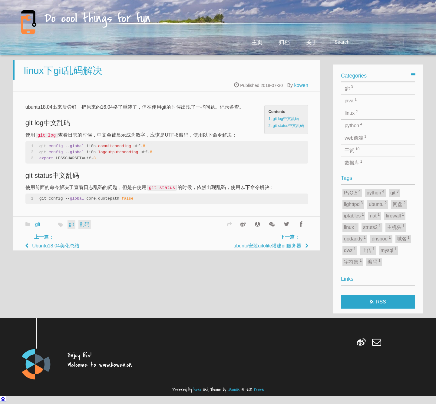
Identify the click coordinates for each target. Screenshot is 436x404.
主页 (306, 42)
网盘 (399, 204)
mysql (388, 250)
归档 (333, 42)
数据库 (353, 162)
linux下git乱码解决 (63, 74)
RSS (381, 301)
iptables (354, 215)
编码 (374, 261)
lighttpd (353, 204)
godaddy (355, 238)
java (351, 100)
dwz (350, 250)
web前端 (355, 137)
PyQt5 (352, 192)
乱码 (84, 228)
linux (351, 113)
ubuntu (378, 204)
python (353, 125)
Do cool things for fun (97, 19)
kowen (301, 89)
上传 (368, 250)
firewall (395, 215)
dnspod (381, 238)
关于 (360, 42)
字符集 (353, 261)
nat (375, 215)
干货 (352, 150)
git (37, 228)
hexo (197, 389)
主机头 (396, 227)
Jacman (233, 389)
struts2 (372, 227)
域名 (403, 238)
